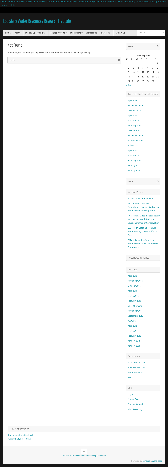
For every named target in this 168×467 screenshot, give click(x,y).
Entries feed (133, 399)
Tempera (146, 461)
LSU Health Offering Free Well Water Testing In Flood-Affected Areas (143, 231)
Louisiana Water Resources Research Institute (37, 21)
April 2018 (132, 100)
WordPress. (157, 461)
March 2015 (133, 155)
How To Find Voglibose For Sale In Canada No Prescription (27, 1)
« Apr (128, 85)
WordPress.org (135, 409)
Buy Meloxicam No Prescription (146, 1)
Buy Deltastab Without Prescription (73, 1)
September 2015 (135, 140)
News (130, 377)
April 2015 (132, 150)
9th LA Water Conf (136, 367)
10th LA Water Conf (137, 362)
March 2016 (133, 120)
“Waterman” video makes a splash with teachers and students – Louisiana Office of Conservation (144, 219)
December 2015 (135, 130)
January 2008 (134, 170)
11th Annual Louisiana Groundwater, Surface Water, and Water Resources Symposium (144, 207)
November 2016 (135, 105)
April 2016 (132, 115)
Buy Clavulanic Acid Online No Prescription (110, 1)
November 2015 (135, 135)
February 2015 (134, 160)
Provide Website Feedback (140, 198)
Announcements (136, 372)
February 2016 (134, 125)
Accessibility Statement (19, 439)
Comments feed (135, 404)
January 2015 (134, 165)
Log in (131, 394)
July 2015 (132, 145)
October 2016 (134, 110)
